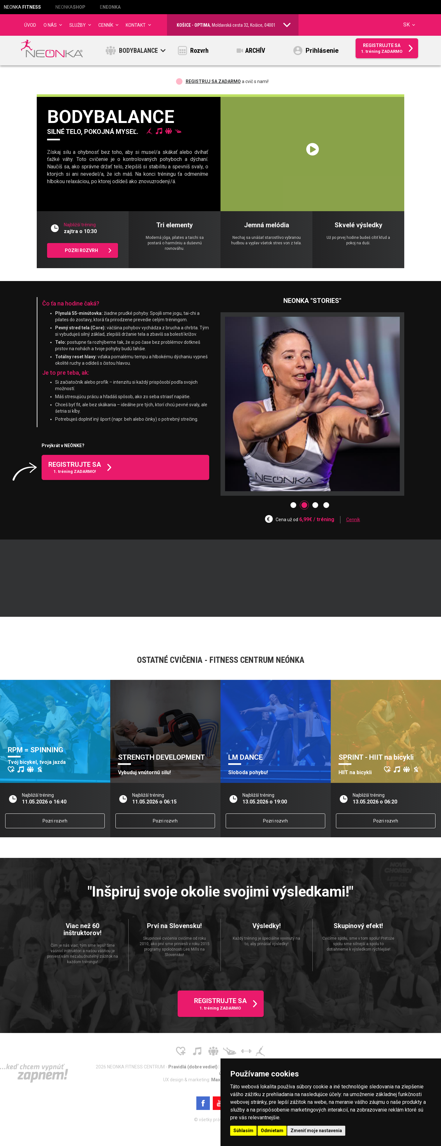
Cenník (353, 521)
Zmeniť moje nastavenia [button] (316, 1130)
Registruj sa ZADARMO (213, 83)
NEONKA (22, 7)
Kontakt (136, 25)
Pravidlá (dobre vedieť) (193, 1068)
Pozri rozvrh (55, 822)
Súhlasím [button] (243, 1130)
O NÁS (50, 25)
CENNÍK (105, 25)
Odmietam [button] (272, 1130)
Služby (77, 25)
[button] (293, 507)
